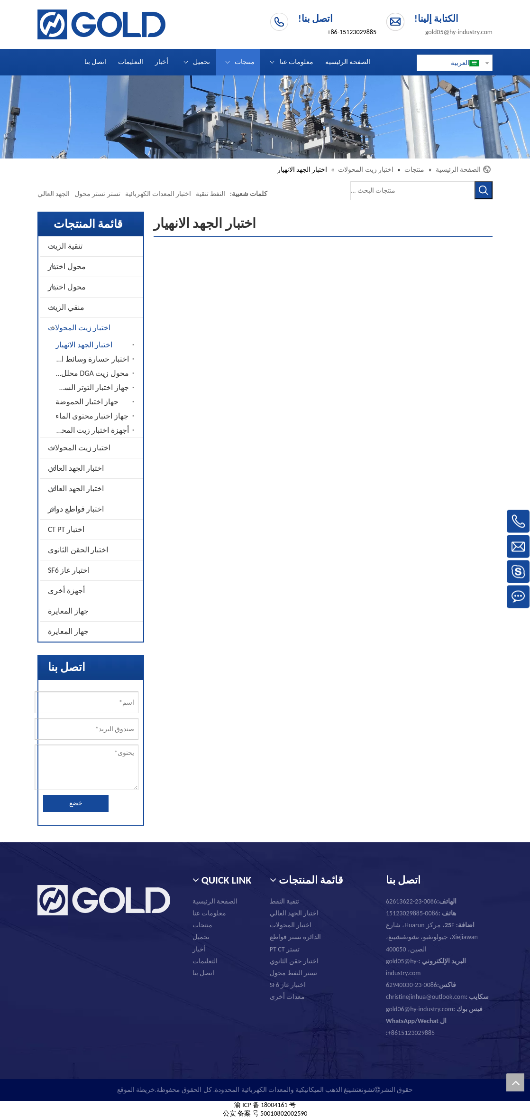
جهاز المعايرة (68, 610)
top (515, 1082)
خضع (75, 803)
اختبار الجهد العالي (76, 468)
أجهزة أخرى (66, 590)
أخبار (199, 949)
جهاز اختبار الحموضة (87, 401)
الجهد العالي (53, 194)
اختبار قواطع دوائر (76, 508)
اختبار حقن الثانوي (294, 961)
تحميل (201, 937)
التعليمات (205, 961)
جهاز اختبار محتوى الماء (91, 415)
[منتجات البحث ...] (412, 190)
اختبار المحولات (290, 925)
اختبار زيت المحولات (79, 327)
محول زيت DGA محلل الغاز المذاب (90, 373)
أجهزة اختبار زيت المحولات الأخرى (90, 430)
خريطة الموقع (136, 1090)
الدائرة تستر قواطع (295, 937)
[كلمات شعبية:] (484, 190)
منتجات (202, 925)
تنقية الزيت (65, 246)
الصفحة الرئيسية (215, 901)
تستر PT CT (285, 949)
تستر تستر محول (97, 194)
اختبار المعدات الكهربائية (158, 194)
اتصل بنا (203, 973)
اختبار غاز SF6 (69, 570)
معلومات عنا (209, 913)
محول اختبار (67, 266)
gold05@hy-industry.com (459, 32)
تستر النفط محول (293, 973)
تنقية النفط (284, 901)
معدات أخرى (287, 997)
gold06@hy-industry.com (434, 1009)
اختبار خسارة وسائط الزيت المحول (90, 358)
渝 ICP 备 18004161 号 (265, 1105)
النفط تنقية (210, 194)
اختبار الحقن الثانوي (78, 549)
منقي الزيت (66, 307)
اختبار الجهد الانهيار (83, 344)
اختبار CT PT (66, 529)
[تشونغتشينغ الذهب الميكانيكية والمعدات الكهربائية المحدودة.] (265, 116)
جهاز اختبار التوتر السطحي (90, 387)
